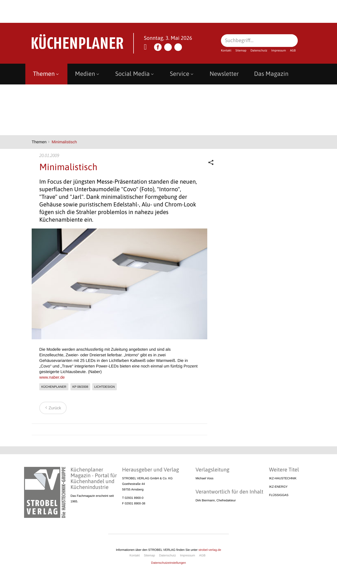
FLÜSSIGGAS (279, 495)
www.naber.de (52, 377)
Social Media (135, 74)
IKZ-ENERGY (278, 486)
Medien (87, 74)
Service (182, 74)
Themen (46, 74)
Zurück (52, 408)
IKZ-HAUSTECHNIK (283, 478)
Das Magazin (271, 74)
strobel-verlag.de (209, 550)
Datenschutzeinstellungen (168, 563)
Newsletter (224, 74)
